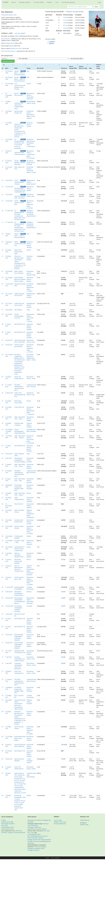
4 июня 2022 (8, 614)
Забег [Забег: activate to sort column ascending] (16, 68)
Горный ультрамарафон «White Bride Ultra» (19, 431)
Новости (13, 2)
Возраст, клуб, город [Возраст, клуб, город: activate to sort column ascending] (99, 66)
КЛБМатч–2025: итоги (60, 822)
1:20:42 (63, 485)
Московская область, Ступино (30, 521)
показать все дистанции (74, 11)
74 (2, 663)
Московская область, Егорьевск (30, 486)
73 (2, 657)
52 (2, 504)
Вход (99, 2)
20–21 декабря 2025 (8, 95)
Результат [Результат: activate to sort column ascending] (64, 68)
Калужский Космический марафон (18, 561)
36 (2, 393)
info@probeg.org (84, 820)
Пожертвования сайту (7, 827)
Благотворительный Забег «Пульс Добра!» (20, 738)
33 (2, 354)
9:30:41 (63, 324)
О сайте (3, 820)
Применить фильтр (7, 61)
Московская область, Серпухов (30, 542)
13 (2, 186)
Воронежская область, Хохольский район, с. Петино (30, 318)
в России (35, 846)
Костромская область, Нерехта (30, 505)
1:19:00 (63, 458)
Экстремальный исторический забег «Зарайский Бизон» (20, 190)
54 (2, 520)
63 (2, 587)
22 (2, 271)
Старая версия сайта (7, 829)
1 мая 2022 (8, 663)
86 (2, 767)
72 (2, 650)
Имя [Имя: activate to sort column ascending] (90, 68)
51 (2, 497)
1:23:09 (63, 657)
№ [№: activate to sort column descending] (2, 68)
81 (2, 726)
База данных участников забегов (37, 829)
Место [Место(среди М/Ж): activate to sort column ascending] (73, 67)
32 (2, 344)
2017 (29, 832)
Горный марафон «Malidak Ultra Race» (19, 162)
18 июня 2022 (9, 598)
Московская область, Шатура (30, 279)
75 (2, 671)
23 (2, 277)
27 (2, 310)
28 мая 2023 (8, 453)
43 (2, 445)
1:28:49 (63, 736)
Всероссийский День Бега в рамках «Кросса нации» (20, 279)
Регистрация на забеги (7, 823)
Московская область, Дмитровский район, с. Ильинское (30, 410)
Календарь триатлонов (34, 827)
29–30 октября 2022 (8, 505)
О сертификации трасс (34, 834)
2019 (44, 830)
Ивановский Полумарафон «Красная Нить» (19, 593)
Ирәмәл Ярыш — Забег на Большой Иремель (19, 72)
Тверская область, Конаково (29, 701)
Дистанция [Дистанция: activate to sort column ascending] (40, 68)
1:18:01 (63, 606)
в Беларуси (43, 846)
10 (2, 160)
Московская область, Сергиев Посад (31, 273)
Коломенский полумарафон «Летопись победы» (20, 460)
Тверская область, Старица (29, 425)
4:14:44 (63, 180)
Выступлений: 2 (5, 38)
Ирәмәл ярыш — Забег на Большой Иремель (19, 235)
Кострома (29, 606)
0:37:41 (65, 25)
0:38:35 (63, 497)
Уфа (28, 71)
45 (2, 458)
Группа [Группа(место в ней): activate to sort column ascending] (83, 67)
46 (2, 464)
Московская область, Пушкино (30, 480)
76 (2, 679)
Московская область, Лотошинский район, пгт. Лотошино (31, 154)
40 (2, 423)
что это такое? (20, 33)
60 (2, 559)
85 (2, 759)
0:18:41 (65, 28)
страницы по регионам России (16, 832)
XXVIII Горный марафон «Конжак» (19, 182)
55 (2, 526)
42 (2, 436)
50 (2, 493)
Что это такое (58, 820)
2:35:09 (65, 17)
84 (2, 751)
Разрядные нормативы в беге (36, 848)
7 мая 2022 (8, 657)
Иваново (29, 591)
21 (2, 256)
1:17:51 (65, 20)
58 (2, 547)
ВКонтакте (19, 830)
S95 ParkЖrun (18, 310)
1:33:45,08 (64, 744)
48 (2, 479)
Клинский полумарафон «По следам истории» (19, 658)
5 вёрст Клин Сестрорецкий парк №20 (19, 394)
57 (2, 540)
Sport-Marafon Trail (19, 324)
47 (2, 470)
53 (2, 510)
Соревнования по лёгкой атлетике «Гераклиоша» (19, 548)
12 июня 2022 (9, 606)
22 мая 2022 (8, 634)
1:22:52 (63, 663)
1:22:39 (63, 591)
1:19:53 (63, 598)
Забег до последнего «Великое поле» (19, 555)
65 (2, 598)
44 (2, 453)
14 (2, 194)
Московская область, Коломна (30, 460)
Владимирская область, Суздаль (31, 295)
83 (2, 744)
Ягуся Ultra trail (18, 504)
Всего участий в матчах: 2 (8, 51)
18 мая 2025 (8, 201)
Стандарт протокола (33, 850)
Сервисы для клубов (7, 822)
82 (2, 736)
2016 (32, 832)
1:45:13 (63, 795)
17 (2, 222)
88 (2, 795)
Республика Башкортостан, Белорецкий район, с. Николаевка (31, 143)
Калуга (29, 559)
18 (2, 234)
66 (2, 606)
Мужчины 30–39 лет (16, 48)
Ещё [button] (57, 2)
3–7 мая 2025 (9, 210)
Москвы (45, 823)
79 (2, 700)
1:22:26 (63, 559)
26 (2, 303)
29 (2, 324)
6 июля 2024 (8, 310)
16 (2, 210)
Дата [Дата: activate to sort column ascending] (6, 68)
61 (2, 565)
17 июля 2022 (9, 587)
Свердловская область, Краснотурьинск (31, 182)
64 (2, 591)
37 (2, 401)
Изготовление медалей (68, 2)
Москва (29, 83)
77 (2, 687)
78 (2, 695)
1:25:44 (63, 711)
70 (2, 634)
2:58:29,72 (64, 344)
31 (2, 340)
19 (2, 242)
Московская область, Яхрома (30, 418)
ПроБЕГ (6, 2)
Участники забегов (38, 2)
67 (2, 614)
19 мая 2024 (8, 344)
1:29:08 (63, 759)
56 (2, 536)
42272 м (63, 83)
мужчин (11, 46)
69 (2, 626)
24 (2, 284)
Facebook (4, 832)
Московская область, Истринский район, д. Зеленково (30, 439)
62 (2, 577)
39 (2, 417)
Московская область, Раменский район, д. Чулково (30, 204)
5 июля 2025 (8, 180)
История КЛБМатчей (60, 823)
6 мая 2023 (8, 458)
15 (2, 201)
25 (2, 293)
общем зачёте (10, 43)
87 (2, 773)
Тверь (28, 310)
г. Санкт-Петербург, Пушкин (30, 760)
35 (2, 385)
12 (2, 180)
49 (2, 485)
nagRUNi (17, 36)
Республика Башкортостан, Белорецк (31, 162)
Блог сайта (4, 825)
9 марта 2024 (9, 393)
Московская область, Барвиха (30, 466)
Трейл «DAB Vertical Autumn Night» (18, 251)
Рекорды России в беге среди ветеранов (39, 839)
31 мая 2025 (8, 194)
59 (2, 553)
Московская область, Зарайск (30, 188)
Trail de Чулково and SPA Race (19, 202)
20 (2, 250)
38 (2, 407)
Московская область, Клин (9, 15)
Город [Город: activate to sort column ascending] (28, 68)
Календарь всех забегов (35, 820)
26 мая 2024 (8, 340)
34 (2, 376)
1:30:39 (65, 22)
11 (2, 167)
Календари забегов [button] (25, 2)
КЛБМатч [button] (50, 2)
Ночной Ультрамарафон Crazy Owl (19, 316)
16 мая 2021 (8, 759)
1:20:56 (63, 194)
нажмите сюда (84, 824)
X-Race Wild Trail (19, 407)
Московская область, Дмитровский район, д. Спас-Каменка (31, 114)
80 (2, 711)
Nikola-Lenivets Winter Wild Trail (20, 243)
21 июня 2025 (9, 186)
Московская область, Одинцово (30, 499)
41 (2, 429)
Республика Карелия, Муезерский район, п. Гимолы (30, 287)
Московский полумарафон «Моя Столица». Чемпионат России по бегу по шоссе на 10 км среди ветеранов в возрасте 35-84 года (20, 802)
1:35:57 (63, 101)
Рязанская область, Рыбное (30, 124)
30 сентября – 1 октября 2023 (9, 431)
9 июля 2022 (8, 591)
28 (2, 314)
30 (2, 332)
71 (2, 642)
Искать (96, 6)
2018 (48, 830)
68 (2, 618)
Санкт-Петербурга (33, 825)
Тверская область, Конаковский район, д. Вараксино (30, 514)
